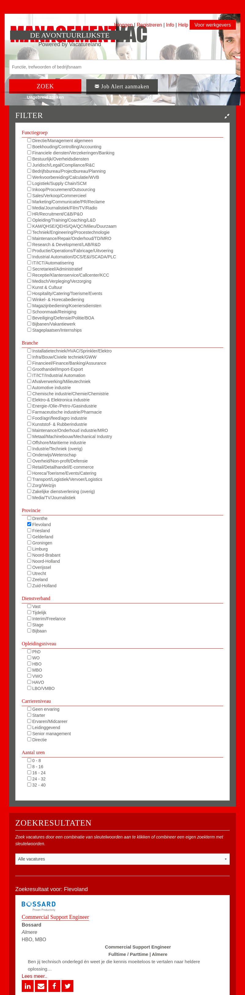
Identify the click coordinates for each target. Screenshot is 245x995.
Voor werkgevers (213, 25)
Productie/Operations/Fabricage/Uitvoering (70, 250)
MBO (34, 670)
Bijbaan (37, 630)
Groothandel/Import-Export (55, 369)
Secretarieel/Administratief (54, 269)
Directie (37, 739)
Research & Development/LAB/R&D (64, 244)
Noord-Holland (43, 561)
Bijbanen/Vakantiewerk (51, 324)
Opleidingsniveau (39, 643)
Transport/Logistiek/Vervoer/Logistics (64, 479)
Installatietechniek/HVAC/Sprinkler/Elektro (69, 350)
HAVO (35, 682)
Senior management (49, 733)
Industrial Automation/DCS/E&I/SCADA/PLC (71, 256)
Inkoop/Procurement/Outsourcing (61, 189)
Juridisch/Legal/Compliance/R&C (61, 165)
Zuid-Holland (42, 585)
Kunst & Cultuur (44, 287)
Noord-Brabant (44, 555)
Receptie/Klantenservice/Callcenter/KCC (68, 275)
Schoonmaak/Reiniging (51, 311)
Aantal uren (33, 752)
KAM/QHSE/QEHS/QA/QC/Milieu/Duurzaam (72, 226)
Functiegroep (34, 132)
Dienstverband (36, 598)
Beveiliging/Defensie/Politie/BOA (60, 317)
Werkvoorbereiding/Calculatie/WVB (63, 177)
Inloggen (123, 25)
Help (183, 25)
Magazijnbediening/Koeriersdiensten (64, 305)
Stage (35, 624)
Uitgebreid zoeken (45, 97)
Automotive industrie (49, 387)
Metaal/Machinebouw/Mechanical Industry (69, 436)
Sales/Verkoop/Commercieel (57, 195)
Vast (34, 606)
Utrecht (36, 573)
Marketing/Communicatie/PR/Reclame (66, 201)
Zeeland (37, 579)
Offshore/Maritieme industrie (56, 442)
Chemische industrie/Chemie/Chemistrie (68, 393)
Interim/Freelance (46, 618)
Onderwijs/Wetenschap (51, 454)
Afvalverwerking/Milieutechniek (59, 381)
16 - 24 (36, 772)
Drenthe (37, 518)
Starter (36, 715)
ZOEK (45, 86)
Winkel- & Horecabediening (55, 299)
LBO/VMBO (41, 688)
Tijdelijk (36, 612)
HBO (34, 663)
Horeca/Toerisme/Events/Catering (61, 473)
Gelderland (40, 536)
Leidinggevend (43, 727)
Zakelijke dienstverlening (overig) (61, 491)
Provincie (31, 510)
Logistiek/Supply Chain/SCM (57, 183)
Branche (30, 342)
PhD (34, 651)
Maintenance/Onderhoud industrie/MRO (67, 430)
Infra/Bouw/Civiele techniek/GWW (62, 357)
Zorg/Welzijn (41, 485)
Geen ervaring (43, 709)
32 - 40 (36, 785)
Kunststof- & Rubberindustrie (57, 424)
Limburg (37, 549)
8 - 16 (35, 766)
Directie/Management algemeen (60, 140)
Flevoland (39, 524)
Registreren (150, 25)
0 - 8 (34, 760)
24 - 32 (36, 778)
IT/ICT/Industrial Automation (56, 375)
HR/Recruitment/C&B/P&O (55, 214)
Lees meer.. (34, 976)
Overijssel (39, 567)
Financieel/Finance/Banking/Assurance (66, 363)
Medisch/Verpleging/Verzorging (59, 281)
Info (170, 25)
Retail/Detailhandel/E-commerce (60, 467)
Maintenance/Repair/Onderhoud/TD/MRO (69, 238)
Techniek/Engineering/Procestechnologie (68, 232)
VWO (35, 676)
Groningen (39, 542)
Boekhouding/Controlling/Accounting (64, 146)
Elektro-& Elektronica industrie (58, 399)
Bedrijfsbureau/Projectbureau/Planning (66, 171)
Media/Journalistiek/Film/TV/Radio (62, 207)
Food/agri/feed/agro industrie (57, 418)
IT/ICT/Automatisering (50, 262)
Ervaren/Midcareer (47, 721)
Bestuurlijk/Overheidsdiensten (58, 159)
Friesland (38, 530)
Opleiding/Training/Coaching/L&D (61, 220)
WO (33, 657)
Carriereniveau (36, 701)
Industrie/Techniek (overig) (55, 448)
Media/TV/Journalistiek (51, 497)
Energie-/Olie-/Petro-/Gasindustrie (62, 406)
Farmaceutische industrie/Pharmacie (64, 412)
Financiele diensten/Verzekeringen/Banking (70, 152)
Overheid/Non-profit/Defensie (57, 461)
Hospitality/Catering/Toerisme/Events (64, 293)
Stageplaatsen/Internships (54, 330)
